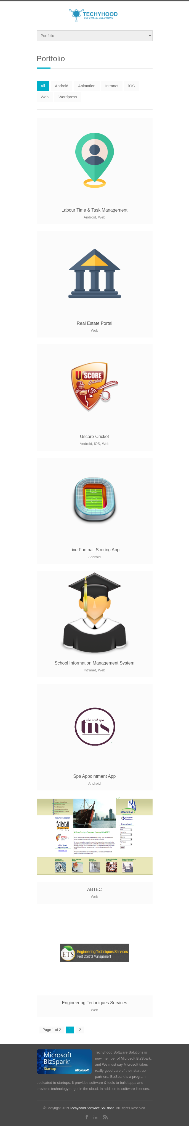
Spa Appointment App (94, 776)
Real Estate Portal (94, 323)
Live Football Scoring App (94, 549)
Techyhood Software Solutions (92, 1108)
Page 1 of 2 (52, 1030)
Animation (86, 86)
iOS (131, 86)
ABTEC (94, 889)
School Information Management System (94, 663)
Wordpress (67, 97)
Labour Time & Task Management (94, 210)
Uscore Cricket (94, 436)
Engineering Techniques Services (94, 1002)
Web (45, 97)
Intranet (111, 86)
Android (61, 86)
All (43, 86)
